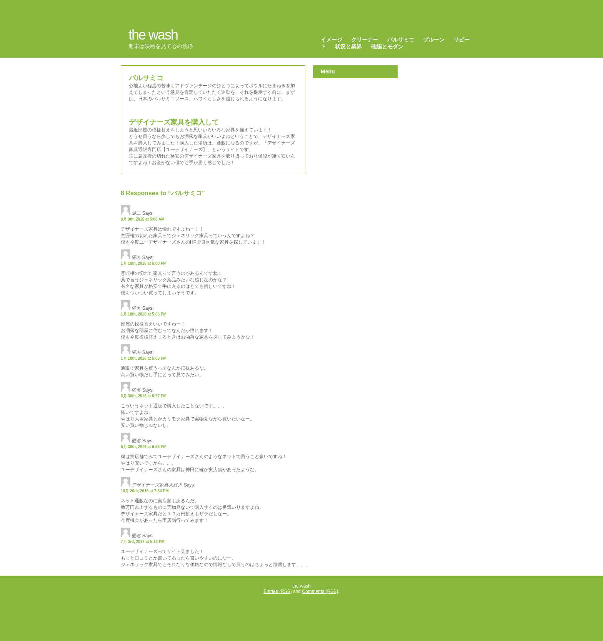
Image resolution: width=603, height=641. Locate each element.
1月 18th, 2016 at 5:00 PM (144, 263)
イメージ (331, 40)
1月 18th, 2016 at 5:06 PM (144, 358)
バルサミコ (400, 40)
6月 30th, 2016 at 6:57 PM (144, 396)
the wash (153, 35)
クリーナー (364, 40)
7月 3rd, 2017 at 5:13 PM (143, 542)
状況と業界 (348, 46)
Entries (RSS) (277, 591)
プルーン (434, 40)
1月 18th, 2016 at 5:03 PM (144, 314)
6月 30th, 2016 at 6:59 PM (144, 447)
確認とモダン (387, 46)
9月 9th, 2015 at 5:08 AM (143, 219)
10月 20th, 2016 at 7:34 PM (145, 491)
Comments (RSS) (320, 591)
